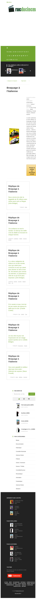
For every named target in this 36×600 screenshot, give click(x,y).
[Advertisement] (15, 30)
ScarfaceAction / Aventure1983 (18, 531)
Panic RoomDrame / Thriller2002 (18, 559)
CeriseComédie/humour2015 (19, 536)
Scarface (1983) (25, 413)
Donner (15, 281)
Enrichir (20, 281)
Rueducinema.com (20, 591)
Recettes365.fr (18, 593)
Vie (12, 283)
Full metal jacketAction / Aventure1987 (18, 525)
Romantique (19, 473)
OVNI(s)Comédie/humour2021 (19, 548)
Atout (17, 377)
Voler (26, 207)
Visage (25, 345)
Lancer (32, 394)
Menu (9, 2)
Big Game (23, 80)
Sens (9, 283)
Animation (18, 477)
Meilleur (20, 377)
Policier (18, 459)
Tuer (26, 314)
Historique (18, 447)
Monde (9, 240)
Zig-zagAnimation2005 (17, 513)
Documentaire (19, 444)
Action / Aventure (20, 462)
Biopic (17, 440)
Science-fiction (20, 485)
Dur (19, 314)
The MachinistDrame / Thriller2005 (18, 554)
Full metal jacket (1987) (27, 405)
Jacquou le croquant (12, 80)
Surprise (25, 377)
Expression (20, 345)
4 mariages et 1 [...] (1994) (28, 429)
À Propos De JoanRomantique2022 (19, 502)
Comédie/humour (20, 470)
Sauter (22, 314)
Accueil (6, 582)
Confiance (16, 238)
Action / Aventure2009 (23, 71)
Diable (20, 238)
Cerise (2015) (24, 421)
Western (18, 488)
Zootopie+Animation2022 (17, 508)
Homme (25, 238)
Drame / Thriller (20, 466)
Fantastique (19, 481)
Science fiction (20, 455)
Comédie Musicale (21, 451)
